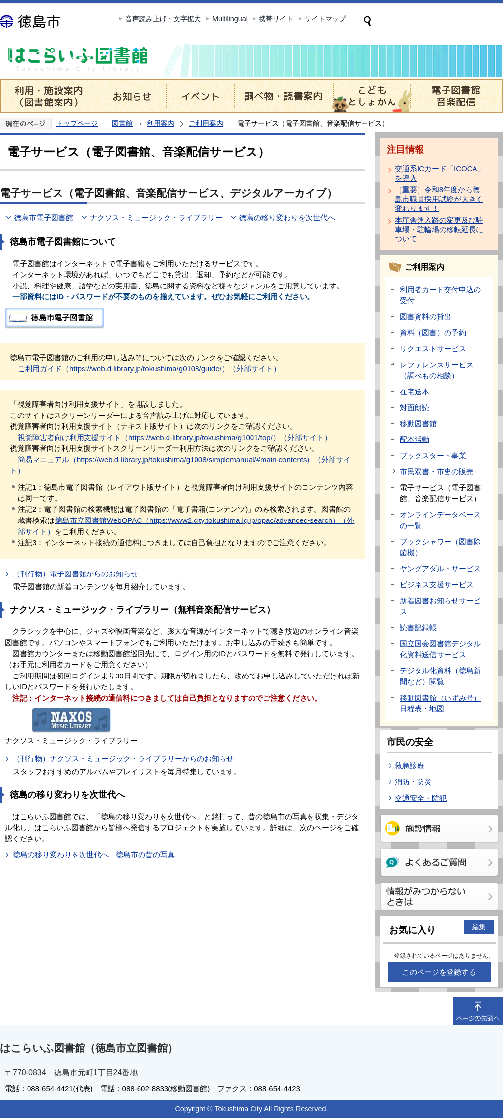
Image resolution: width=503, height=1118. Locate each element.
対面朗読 (414, 407)
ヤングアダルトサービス (440, 568)
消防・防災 (413, 782)
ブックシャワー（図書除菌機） (440, 547)
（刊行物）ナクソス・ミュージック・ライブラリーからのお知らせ (123, 758)
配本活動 (414, 439)
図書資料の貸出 (425, 316)
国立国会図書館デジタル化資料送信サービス (440, 649)
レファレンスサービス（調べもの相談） (437, 370)
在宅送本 (414, 392)
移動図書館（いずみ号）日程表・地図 (440, 703)
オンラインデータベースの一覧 (440, 520)
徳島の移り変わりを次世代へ (287, 217)
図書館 (122, 123)
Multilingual (230, 19)
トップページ (77, 123)
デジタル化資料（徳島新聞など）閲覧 (440, 676)
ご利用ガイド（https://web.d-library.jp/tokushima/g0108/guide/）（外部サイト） (149, 368)
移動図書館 (418, 423)
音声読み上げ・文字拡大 (163, 19)
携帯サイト (276, 19)
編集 (479, 927)
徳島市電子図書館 (43, 217)
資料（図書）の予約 (433, 332)
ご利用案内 (206, 123)
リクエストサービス (433, 348)
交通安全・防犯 (421, 798)
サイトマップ (325, 19)
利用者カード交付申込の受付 (440, 295)
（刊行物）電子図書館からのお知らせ (75, 574)
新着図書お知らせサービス (440, 606)
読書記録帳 (418, 628)
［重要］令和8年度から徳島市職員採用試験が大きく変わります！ (439, 198)
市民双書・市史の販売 (437, 472)
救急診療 (409, 765)
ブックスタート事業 (433, 455)
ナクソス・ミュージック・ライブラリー (156, 217)
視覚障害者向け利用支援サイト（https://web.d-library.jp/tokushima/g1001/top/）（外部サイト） (175, 437)
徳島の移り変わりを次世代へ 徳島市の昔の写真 (94, 854)
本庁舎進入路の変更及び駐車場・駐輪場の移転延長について (439, 229)
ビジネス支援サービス (437, 584)
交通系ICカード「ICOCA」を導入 (440, 173)
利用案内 (160, 123)
